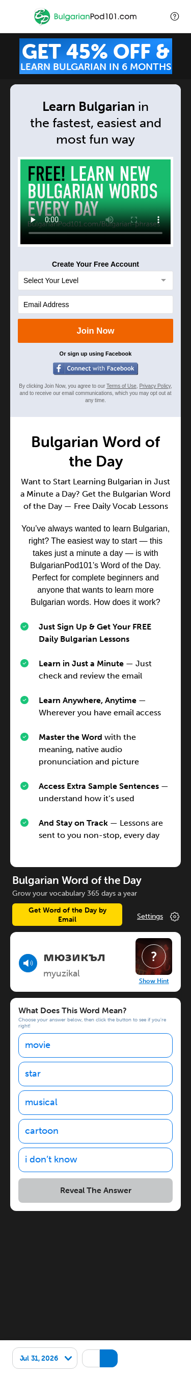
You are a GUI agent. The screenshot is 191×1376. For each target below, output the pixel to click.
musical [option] (41, 1102)
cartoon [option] (42, 1130)
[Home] (86, 23)
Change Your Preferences (159, 917)
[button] (174, 16)
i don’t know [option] (51, 1159)
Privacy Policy (155, 386)
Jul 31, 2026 (39, 1358)
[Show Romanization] (109, 1358)
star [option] (33, 1073)
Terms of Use (121, 386)
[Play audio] (28, 963)
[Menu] (16, 16)
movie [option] (37, 1045)
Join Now (95, 331)
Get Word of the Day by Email (67, 914)
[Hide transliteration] (91, 1358)
